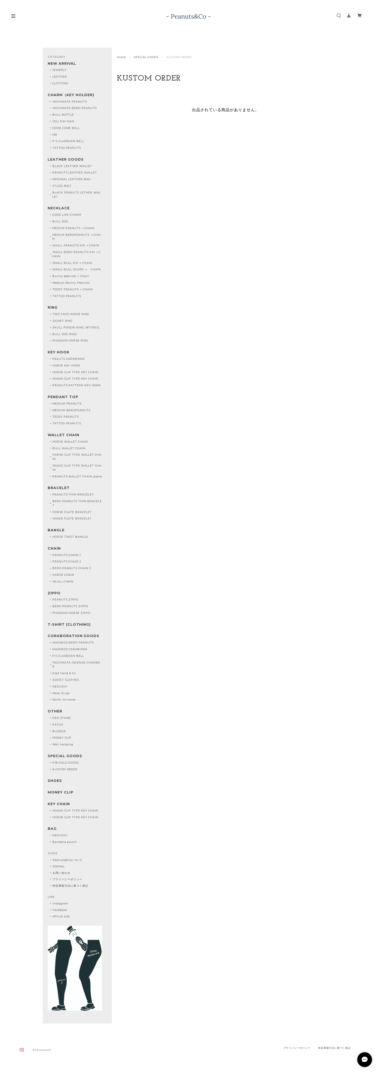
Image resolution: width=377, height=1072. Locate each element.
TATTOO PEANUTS (66, 148)
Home (121, 57)
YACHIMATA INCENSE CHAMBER (76, 664)
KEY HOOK (58, 352)
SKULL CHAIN (63, 581)
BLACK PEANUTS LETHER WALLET (76, 194)
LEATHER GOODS (66, 159)
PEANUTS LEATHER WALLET (74, 172)
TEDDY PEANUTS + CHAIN (72, 289)
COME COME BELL (66, 128)
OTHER (55, 711)
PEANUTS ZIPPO (65, 599)
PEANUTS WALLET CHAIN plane (77, 476)
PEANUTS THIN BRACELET (73, 494)
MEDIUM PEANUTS (67, 403)
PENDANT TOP (63, 397)
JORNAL (59, 866)
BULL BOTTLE (63, 114)
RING (53, 307)
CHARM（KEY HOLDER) (71, 95)
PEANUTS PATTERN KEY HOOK (76, 385)
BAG (52, 829)
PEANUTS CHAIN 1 (66, 555)
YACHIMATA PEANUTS (69, 101)
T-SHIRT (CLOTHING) (69, 624)
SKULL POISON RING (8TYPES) (76, 327)
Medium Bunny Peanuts (71, 282)
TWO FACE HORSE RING (70, 314)
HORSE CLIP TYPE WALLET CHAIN (77, 457)
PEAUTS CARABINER (68, 359)
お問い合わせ (61, 873)
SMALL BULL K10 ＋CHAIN (72, 263)
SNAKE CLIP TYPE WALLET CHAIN (77, 468)
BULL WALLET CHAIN (68, 448)
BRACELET (59, 488)
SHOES (55, 781)
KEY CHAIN (59, 804)
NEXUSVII (59, 686)
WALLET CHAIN (63, 435)
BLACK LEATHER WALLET (72, 166)
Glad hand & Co (64, 673)
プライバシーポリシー (67, 879)
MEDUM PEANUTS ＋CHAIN (73, 228)
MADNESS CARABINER (69, 649)
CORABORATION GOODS (73, 636)
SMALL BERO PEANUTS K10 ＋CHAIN (76, 254)
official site (61, 916)
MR (54, 134)
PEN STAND (61, 718)
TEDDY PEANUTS (65, 416)
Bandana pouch (64, 842)
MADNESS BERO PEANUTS (73, 642)
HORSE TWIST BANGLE (70, 536)
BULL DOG (60, 221)
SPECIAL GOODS (146, 57)
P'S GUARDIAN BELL (68, 141)
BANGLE (56, 530)
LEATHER (59, 76)
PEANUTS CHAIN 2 (66, 561)
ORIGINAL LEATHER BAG (71, 179)
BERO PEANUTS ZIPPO (70, 606)
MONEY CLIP (62, 737)
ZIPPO (54, 593)
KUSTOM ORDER (65, 769)
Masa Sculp (61, 693)
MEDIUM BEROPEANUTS (71, 410)
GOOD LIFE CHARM (66, 214)
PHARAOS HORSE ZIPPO (71, 613)
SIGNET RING (62, 320)
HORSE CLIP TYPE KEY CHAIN (75, 372)
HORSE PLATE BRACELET (72, 512)
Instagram (60, 903)
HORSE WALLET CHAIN (70, 441)
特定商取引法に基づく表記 (70, 885)
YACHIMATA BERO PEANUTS (74, 108)
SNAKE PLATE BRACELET (72, 518)
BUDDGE (59, 731)
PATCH (57, 724)
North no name (64, 699)
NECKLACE (59, 208)
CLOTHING (60, 83)
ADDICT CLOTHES (65, 680)
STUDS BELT (62, 186)
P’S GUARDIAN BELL (68, 656)
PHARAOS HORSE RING (70, 340)
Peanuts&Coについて (68, 860)
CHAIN (54, 548)
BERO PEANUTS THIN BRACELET (77, 503)
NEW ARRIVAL (62, 64)
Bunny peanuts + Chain (70, 276)
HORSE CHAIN (63, 575)
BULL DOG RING (64, 334)
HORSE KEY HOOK (66, 365)
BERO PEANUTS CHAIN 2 (71, 568)
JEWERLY (59, 70)
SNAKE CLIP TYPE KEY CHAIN (75, 378)
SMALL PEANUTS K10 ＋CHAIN (75, 245)
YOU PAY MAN (63, 121)
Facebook (60, 910)
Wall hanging (62, 744)
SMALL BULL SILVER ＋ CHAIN (76, 269)
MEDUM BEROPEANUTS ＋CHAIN (76, 237)
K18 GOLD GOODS (65, 762)
